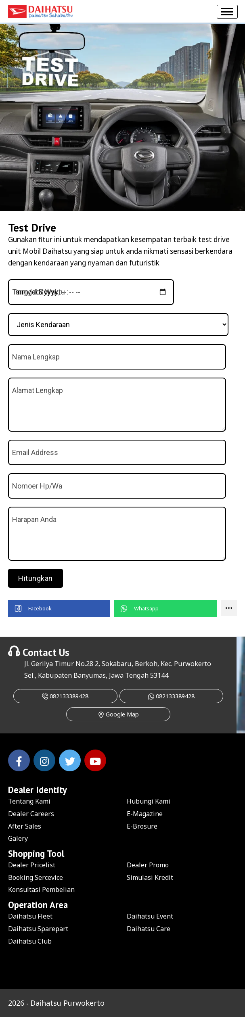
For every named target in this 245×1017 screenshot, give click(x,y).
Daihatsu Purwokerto (67, 1003)
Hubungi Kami (148, 801)
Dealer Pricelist (31, 864)
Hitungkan (35, 578)
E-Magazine (145, 813)
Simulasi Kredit (150, 877)
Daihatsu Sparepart (38, 928)
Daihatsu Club (30, 941)
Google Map (118, 714)
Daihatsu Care (148, 928)
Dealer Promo (148, 864)
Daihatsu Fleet (30, 916)
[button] (59, 608)
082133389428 (65, 696)
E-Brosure (142, 826)
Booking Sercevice (35, 877)
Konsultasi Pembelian (41, 889)
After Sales (24, 826)
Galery (18, 838)
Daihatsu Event (150, 916)
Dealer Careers (31, 813)
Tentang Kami (29, 801)
